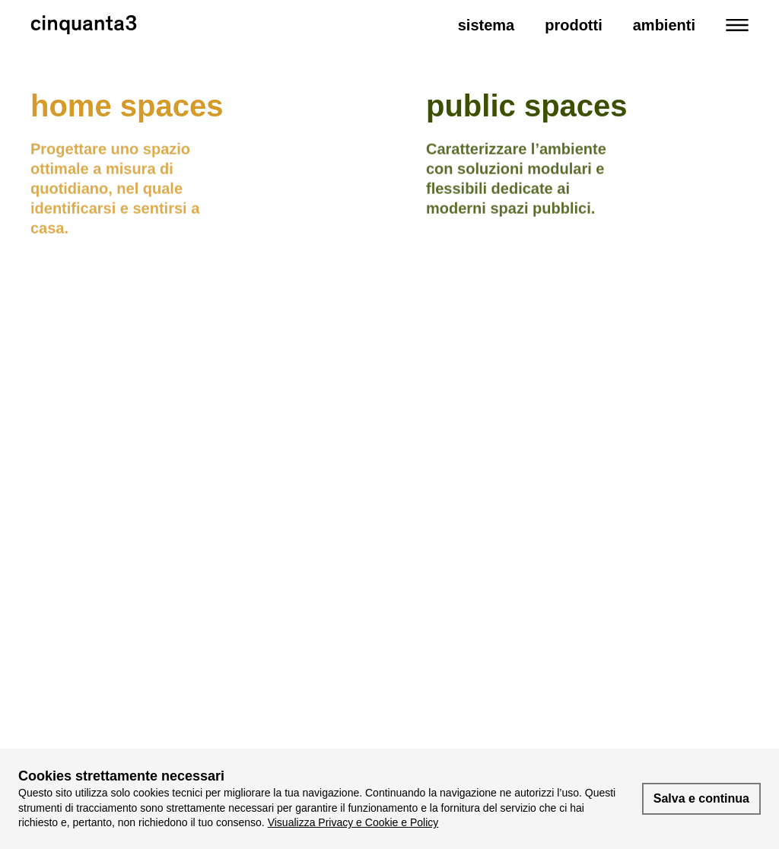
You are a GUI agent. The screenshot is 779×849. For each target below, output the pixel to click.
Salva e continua (701, 798)
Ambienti (664, 25)
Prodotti (574, 25)
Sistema (486, 25)
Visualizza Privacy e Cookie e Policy (353, 822)
